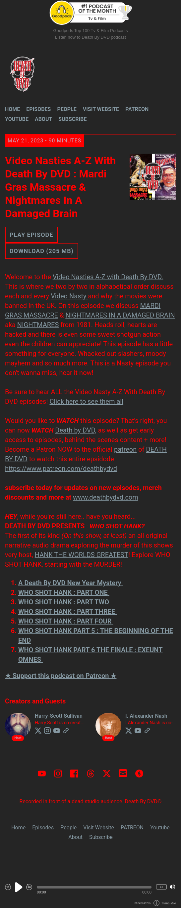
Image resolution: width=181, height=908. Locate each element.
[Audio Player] (90, 890)
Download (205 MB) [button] (42, 250)
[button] (94, 887)
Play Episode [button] (31, 234)
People (66, 109)
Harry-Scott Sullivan (59, 716)
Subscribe (72, 119)
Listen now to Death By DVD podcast (90, 37)
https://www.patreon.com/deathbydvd (61, 469)
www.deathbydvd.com (105, 497)
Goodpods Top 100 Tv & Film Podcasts (90, 30)
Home (12, 109)
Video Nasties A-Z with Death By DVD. (108, 277)
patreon (125, 449)
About (43, 119)
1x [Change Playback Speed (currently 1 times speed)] (161, 887)
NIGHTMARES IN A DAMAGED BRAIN (120, 315)
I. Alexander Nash (146, 716)
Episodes (38, 109)
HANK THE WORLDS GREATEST (81, 555)
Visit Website (101, 109)
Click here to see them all (86, 401)
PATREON (137, 109)
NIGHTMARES (38, 325)
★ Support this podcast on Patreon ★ (60, 676)
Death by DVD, (75, 430)
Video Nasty (69, 296)
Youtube (17, 119)
